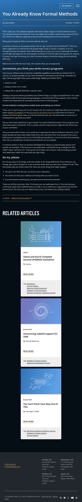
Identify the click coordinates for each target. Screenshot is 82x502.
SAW (8, 59)
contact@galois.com (13, 467)
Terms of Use (46, 496)
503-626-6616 (11, 464)
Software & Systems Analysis (20, 198)
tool (54, 112)
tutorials (32, 112)
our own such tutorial (52, 51)
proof (50, 112)
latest (45, 112)
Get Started (66, 6)
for (38, 112)
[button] (66, 5)
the (41, 112)
